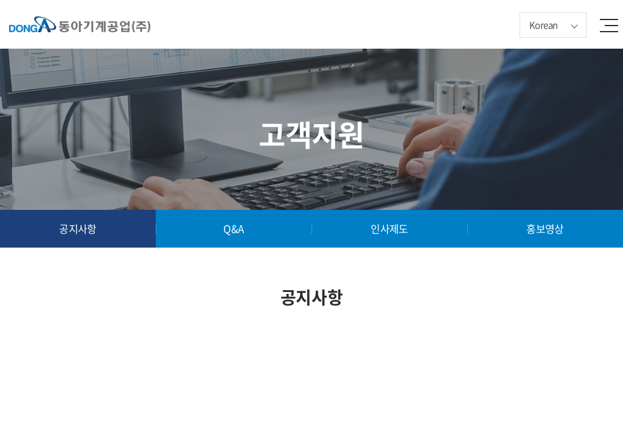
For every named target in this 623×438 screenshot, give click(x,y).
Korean (543, 25)
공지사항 (78, 228)
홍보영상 (545, 228)
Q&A (233, 228)
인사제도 (389, 228)
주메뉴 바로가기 (0, 0)
